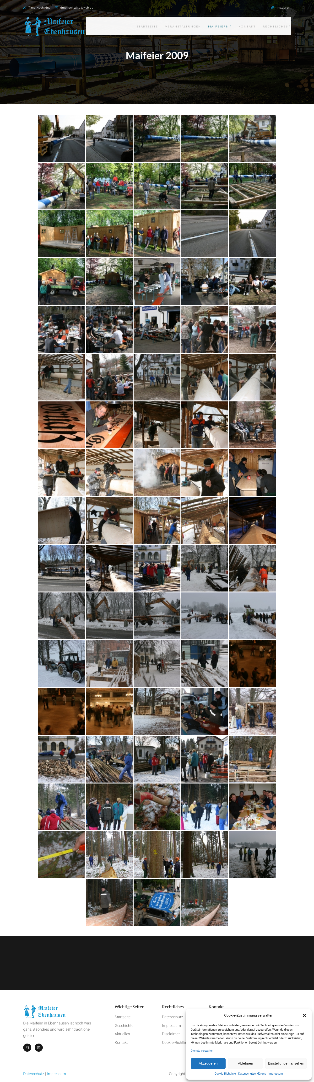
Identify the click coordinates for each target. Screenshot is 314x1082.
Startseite (137, 26)
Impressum (276, 1073)
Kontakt (244, 26)
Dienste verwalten (202, 1050)
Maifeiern (214, 26)
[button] (304, 1015)
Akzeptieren (208, 1063)
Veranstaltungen (175, 26)
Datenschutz (33, 1074)
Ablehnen (245, 1063)
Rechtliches (277, 26)
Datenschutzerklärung (252, 1073)
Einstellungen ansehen (286, 1063)
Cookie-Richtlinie (225, 1073)
